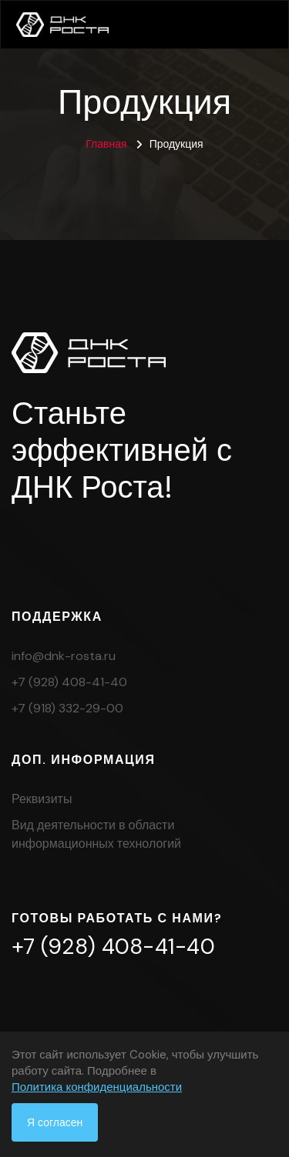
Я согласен (54, 1122)
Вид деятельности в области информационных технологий (96, 834)
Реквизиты (42, 799)
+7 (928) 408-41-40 (69, 682)
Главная (106, 144)
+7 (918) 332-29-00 (67, 708)
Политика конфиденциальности (97, 1087)
